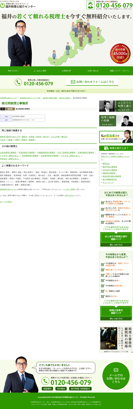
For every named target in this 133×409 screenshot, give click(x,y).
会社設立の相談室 (110, 170)
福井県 (10, 109)
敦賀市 (24, 140)
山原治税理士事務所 (8, 153)
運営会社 (106, 164)
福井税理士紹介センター (8, 189)
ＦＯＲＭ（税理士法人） (10, 156)
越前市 (24, 137)
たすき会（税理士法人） (71, 156)
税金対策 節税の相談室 (112, 176)
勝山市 (64, 137)
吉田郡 (31, 137)
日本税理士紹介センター (8, 98)
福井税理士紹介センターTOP (30, 98)
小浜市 (2, 140)
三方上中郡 (55, 137)
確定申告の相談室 (110, 167)
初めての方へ (13, 71)
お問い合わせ (93, 71)
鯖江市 (46, 137)
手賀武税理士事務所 (26, 153)
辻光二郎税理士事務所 (66, 153)
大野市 (17, 140)
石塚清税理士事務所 (86, 153)
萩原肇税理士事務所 (30, 156)
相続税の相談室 (109, 173)
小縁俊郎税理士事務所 (46, 153)
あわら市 (16, 137)
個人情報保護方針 (110, 179)
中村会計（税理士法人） (10, 159)
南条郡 (31, 140)
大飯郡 (10, 140)
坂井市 (39, 137)
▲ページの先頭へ (6, 202)
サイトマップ (108, 183)
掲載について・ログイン (120, 71)
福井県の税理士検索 (50, 98)
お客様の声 (66, 71)
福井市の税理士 (65, 98)
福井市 (9, 137)
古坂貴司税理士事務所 (50, 156)
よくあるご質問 (40, 71)
